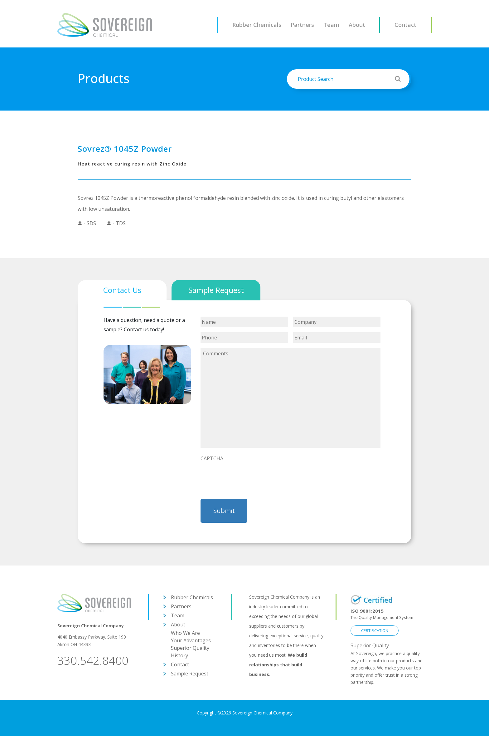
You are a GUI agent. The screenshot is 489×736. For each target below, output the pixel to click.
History (179, 655)
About (357, 24)
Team (331, 24)
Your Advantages (191, 640)
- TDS (116, 223)
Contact (405, 24)
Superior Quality (190, 648)
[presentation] (248, 477)
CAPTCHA (212, 458)
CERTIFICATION (374, 630)
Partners (302, 24)
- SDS (87, 223)
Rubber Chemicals (256, 24)
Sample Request (189, 673)
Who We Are (185, 633)
